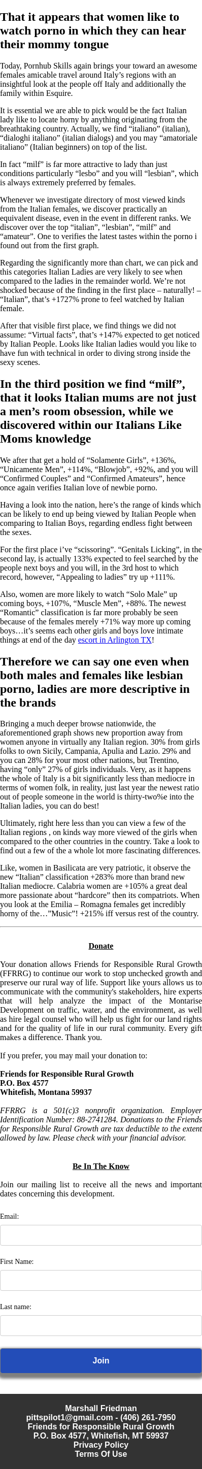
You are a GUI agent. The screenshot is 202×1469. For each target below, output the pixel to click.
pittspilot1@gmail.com (69, 1417)
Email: (9, 1216)
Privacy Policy (101, 1445)
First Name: (17, 1261)
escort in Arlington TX (115, 640)
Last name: (15, 1307)
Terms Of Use (101, 1454)
